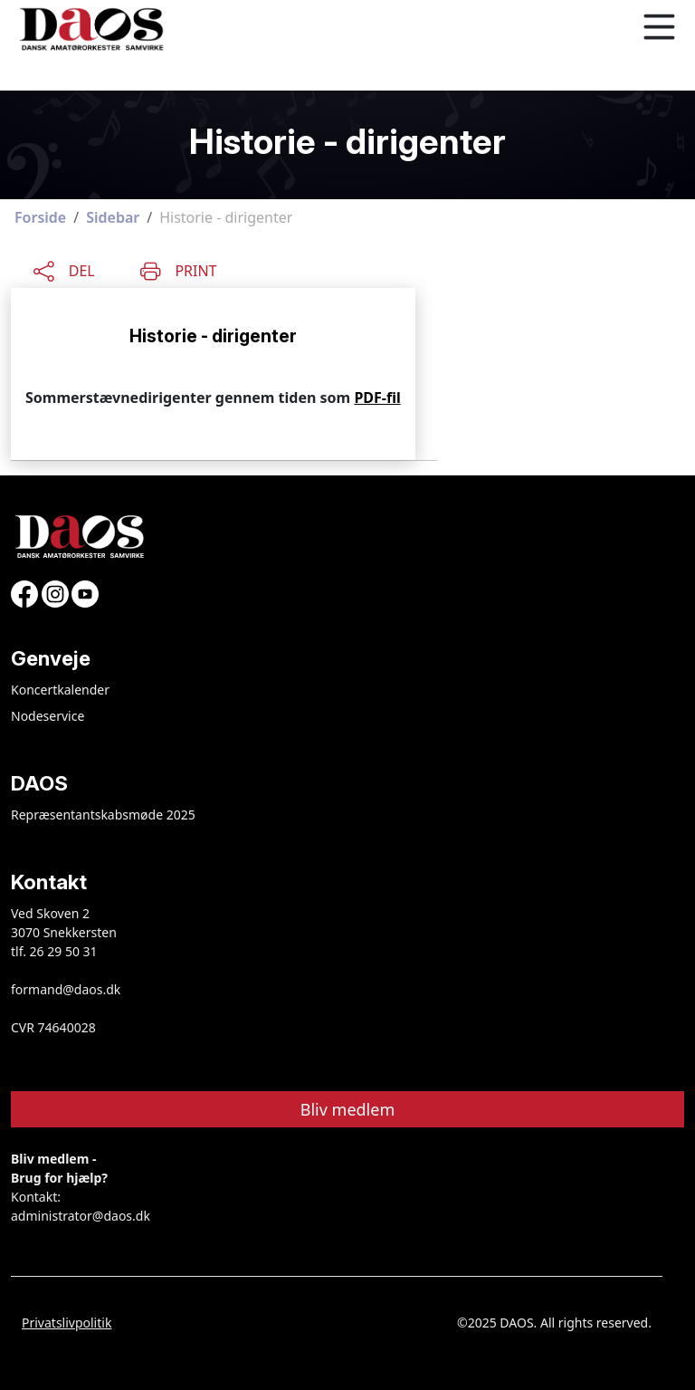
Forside (40, 217)
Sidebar (112, 217)
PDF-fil (377, 397)
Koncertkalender (60, 689)
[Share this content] (64, 269)
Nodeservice (47, 715)
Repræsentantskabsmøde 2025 (103, 814)
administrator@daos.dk (80, 1215)
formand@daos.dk (65, 989)
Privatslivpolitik (66, 1322)
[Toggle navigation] (659, 27)
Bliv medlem (347, 1109)
